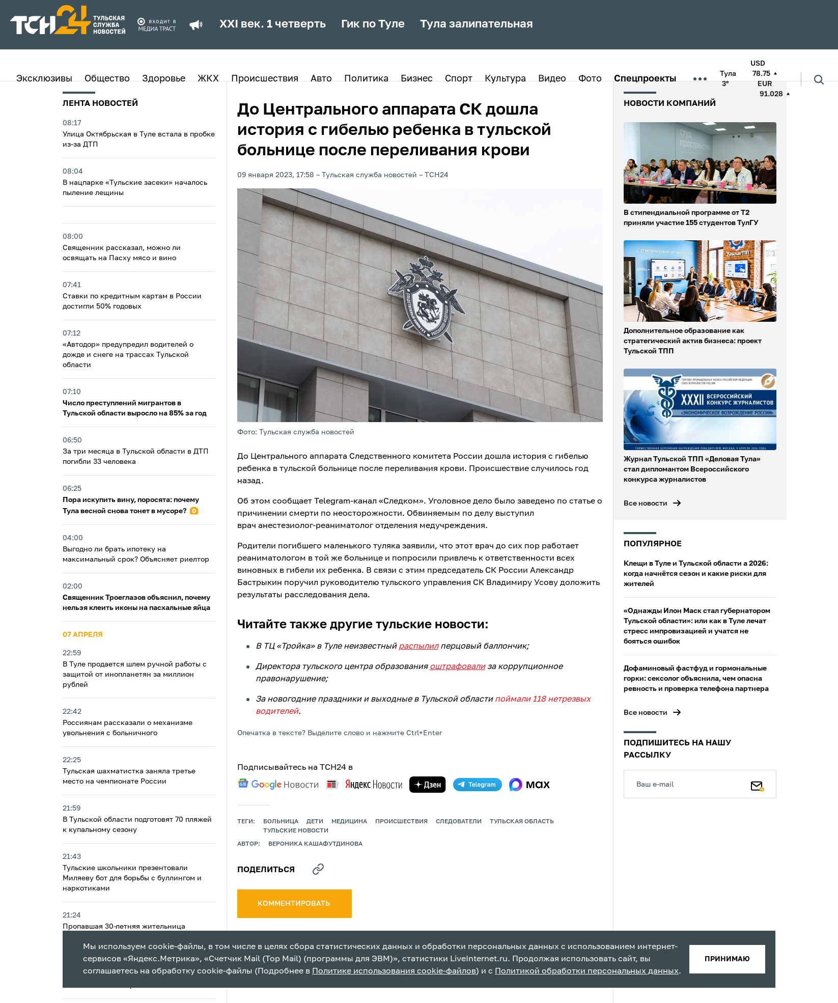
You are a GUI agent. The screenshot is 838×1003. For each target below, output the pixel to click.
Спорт (458, 78)
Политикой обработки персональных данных (587, 971)
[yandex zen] (427, 784)
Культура (505, 78)
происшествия (401, 822)
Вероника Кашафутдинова (315, 844)
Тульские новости (295, 831)
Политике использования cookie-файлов (394, 971)
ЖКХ (208, 78)
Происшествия (264, 78)
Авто (321, 78)
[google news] (278, 784)
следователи (459, 822)
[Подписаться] (757, 784)
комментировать (294, 903)
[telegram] (477, 784)
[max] (529, 784)
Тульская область (522, 822)
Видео (552, 78)
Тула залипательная (476, 24)
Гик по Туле (373, 24)
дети (314, 822)
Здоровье (163, 78)
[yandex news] (364, 784)
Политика (366, 78)
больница (280, 822)
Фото (590, 78)
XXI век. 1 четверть (272, 24)
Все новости (645, 503)
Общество (107, 78)
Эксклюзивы (44, 78)
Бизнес (417, 78)
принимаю (727, 959)
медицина (349, 822)
